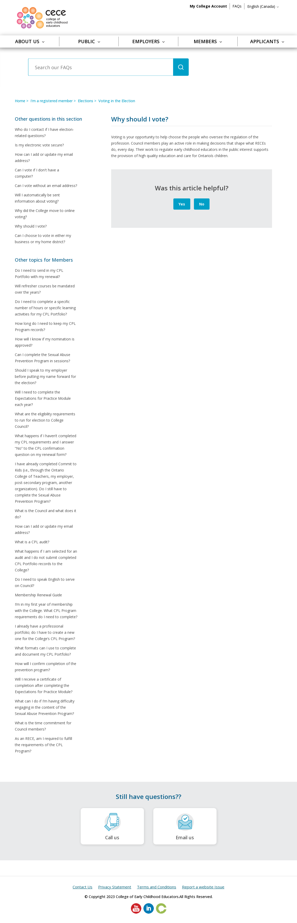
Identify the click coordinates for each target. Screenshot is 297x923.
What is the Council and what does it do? (45, 513)
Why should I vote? (31, 226)
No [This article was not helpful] (201, 204)
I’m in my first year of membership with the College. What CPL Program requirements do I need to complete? (46, 610)
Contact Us (82, 886)
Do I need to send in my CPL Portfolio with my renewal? (39, 273)
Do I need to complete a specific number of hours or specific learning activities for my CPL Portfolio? (45, 308)
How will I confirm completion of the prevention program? (45, 666)
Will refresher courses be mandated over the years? (45, 289)
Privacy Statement (114, 886)
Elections (85, 100)
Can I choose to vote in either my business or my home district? (43, 238)
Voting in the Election (116, 100)
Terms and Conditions (156, 886)
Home (20, 100)
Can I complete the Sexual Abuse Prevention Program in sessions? (42, 357)
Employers (148, 41)
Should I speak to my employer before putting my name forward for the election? (45, 376)
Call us (112, 826)
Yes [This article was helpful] (182, 204)
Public (89, 41)
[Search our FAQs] (100, 67)
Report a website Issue (203, 886)
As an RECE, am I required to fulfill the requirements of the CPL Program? (43, 744)
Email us (185, 826)
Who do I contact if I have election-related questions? (44, 132)
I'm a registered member (51, 100)
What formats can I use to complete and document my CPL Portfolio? (45, 651)
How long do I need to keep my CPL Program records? (45, 326)
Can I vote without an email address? (46, 185)
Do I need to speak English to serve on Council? (45, 582)
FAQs (237, 6)
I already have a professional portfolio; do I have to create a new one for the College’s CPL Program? (45, 632)
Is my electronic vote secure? (39, 145)
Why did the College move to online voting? (45, 213)
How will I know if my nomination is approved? (44, 342)
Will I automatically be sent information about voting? (37, 198)
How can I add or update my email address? (44, 157)
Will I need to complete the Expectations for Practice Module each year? (43, 398)
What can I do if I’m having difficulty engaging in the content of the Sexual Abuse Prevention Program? (44, 707)
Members (208, 41)
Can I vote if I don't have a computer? (37, 173)
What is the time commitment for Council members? (43, 726)
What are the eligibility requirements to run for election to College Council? (45, 420)
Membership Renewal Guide (38, 594)
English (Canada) (263, 6)
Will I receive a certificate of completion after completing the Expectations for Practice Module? (43, 685)
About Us (30, 41)
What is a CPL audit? (32, 541)
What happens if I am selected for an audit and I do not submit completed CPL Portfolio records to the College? (46, 560)
